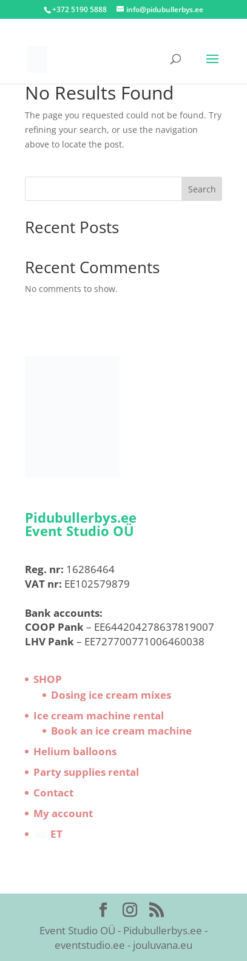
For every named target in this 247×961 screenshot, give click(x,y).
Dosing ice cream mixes (111, 695)
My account (63, 813)
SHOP (47, 679)
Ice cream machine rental (98, 715)
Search (202, 189)
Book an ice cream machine (121, 731)
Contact (53, 793)
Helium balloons (75, 751)
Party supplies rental (86, 772)
